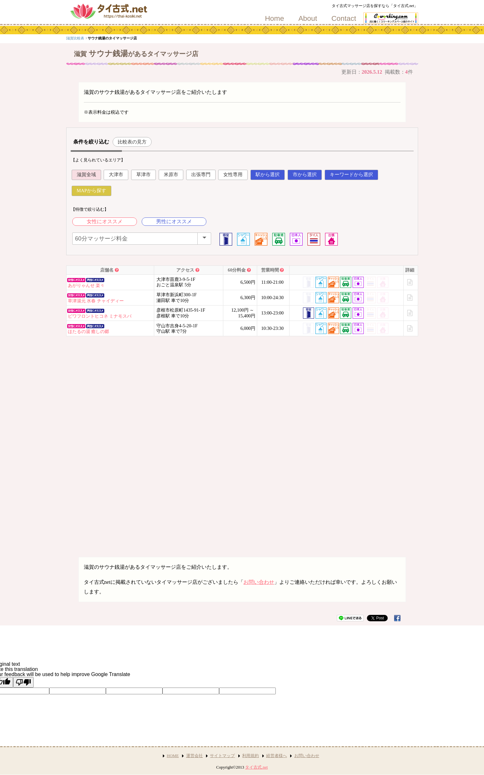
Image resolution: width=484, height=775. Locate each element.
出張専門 (200, 174)
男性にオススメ (174, 221)
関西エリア (88, 38)
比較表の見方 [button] (132, 141)
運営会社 (194, 756)
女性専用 (232, 174)
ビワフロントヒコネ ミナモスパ (100, 316)
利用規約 (250, 756)
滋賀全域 (86, 174)
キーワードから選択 (351, 174)
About (307, 18)
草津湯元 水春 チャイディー (96, 300)
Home (274, 18)
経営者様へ (276, 756)
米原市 (171, 174)
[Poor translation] (23, 682)
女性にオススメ (105, 221)
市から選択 (305, 174)
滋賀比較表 (109, 38)
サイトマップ (222, 756)
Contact (343, 18)
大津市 (116, 174)
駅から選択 (268, 174)
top (71, 38)
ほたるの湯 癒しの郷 (88, 331)
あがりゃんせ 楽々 (86, 285)
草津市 (143, 174)
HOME (173, 756)
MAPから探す (92, 190)
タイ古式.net (256, 767)
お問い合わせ (258, 582)
